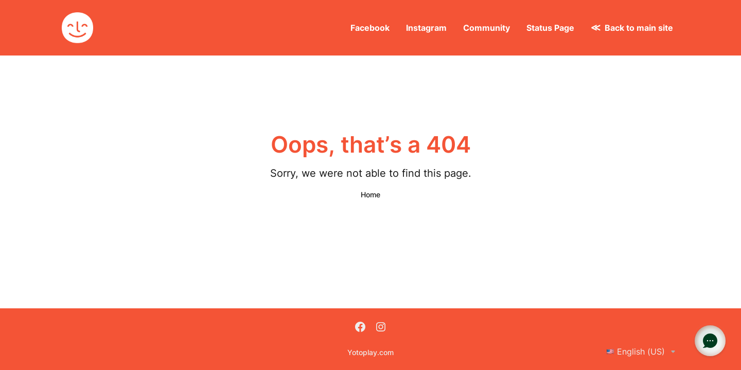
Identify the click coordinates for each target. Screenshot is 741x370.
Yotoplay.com (370, 352)
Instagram (426, 28)
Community (486, 28)
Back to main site (639, 28)
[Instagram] (381, 328)
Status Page (550, 28)
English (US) (642, 351)
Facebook (370, 28)
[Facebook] (360, 328)
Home (370, 194)
